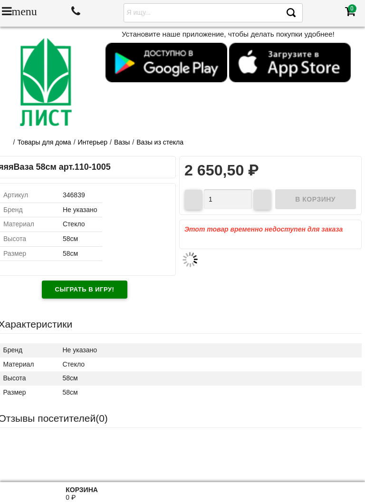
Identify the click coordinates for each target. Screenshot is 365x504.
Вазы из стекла (159, 142)
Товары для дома (44, 142)
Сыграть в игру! (85, 289)
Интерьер (93, 142)
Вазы (122, 142)
